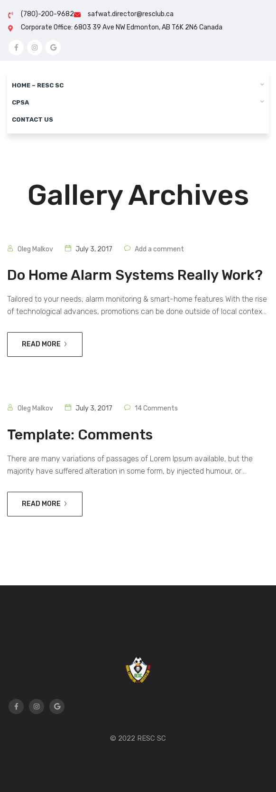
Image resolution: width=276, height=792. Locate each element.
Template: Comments (80, 434)
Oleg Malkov (35, 249)
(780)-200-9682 (47, 14)
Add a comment (159, 249)
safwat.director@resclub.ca (131, 14)
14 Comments (156, 408)
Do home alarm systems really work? (135, 275)
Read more (45, 344)
